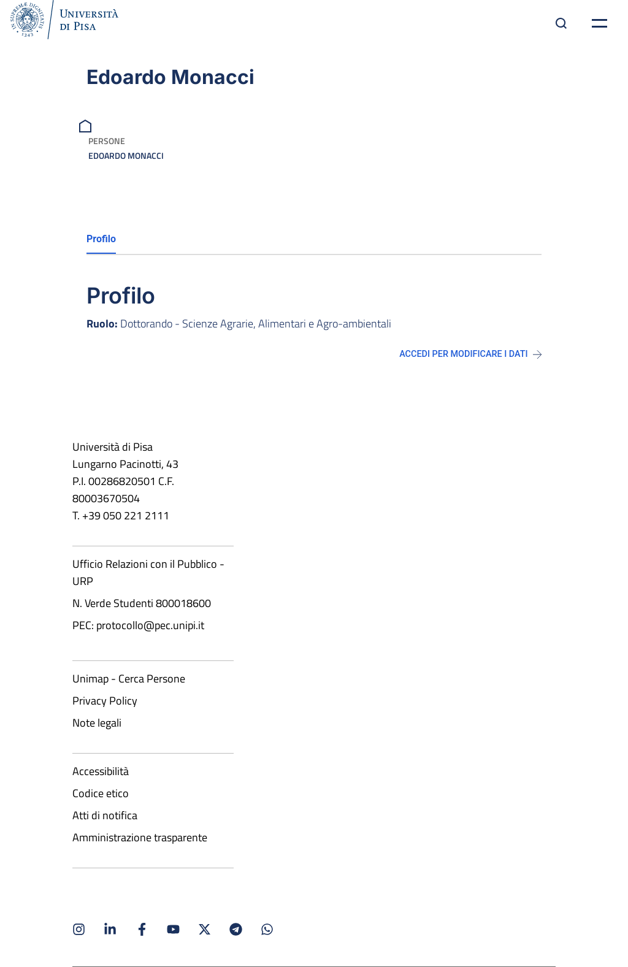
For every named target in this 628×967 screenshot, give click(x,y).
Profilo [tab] (101, 239)
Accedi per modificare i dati (470, 354)
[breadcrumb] (86, 124)
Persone (106, 140)
